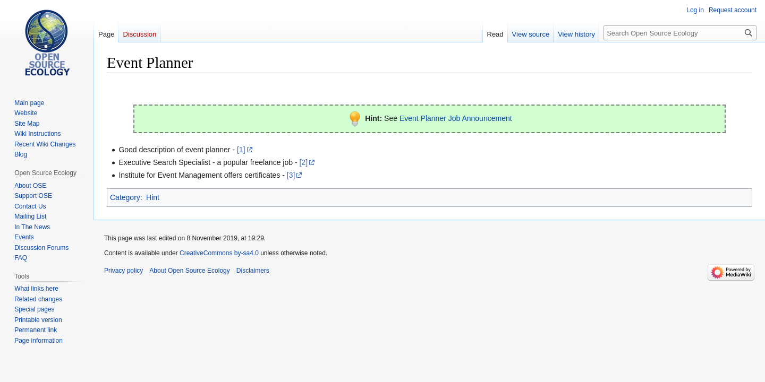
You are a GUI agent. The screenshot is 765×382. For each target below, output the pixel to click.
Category (125, 197)
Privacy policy (123, 270)
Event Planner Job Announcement (456, 118)
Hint (152, 197)
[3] (291, 175)
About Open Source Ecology (189, 270)
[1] (241, 149)
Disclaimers (252, 270)
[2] (303, 162)
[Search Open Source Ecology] (680, 32)
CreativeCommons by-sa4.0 (219, 253)
